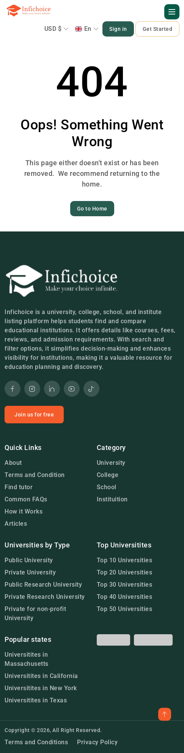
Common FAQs (26, 499)
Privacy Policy (97, 742)
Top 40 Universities (125, 596)
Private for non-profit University (35, 613)
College (108, 475)
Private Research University (45, 596)
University (111, 462)
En (87, 28)
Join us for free (34, 415)
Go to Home (92, 209)
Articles (16, 523)
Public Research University (43, 584)
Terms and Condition (35, 475)
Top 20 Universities (125, 572)
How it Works (23, 511)
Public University (29, 560)
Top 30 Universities (125, 584)
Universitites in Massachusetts (27, 659)
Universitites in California (41, 676)
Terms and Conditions (36, 742)
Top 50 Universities (125, 609)
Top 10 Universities (125, 560)
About (13, 462)
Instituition (112, 499)
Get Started (158, 29)
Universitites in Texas (36, 700)
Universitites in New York (41, 688)
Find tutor (19, 487)
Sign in (118, 29)
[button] (171, 11)
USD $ (56, 28)
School (106, 487)
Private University (30, 572)
